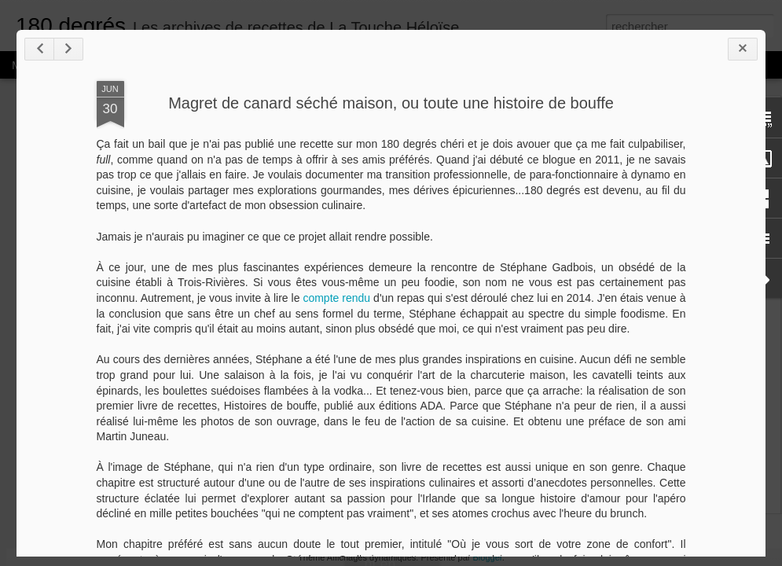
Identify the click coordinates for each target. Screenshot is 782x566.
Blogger (487, 557)
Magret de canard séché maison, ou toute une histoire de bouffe (391, 103)
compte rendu (336, 298)
